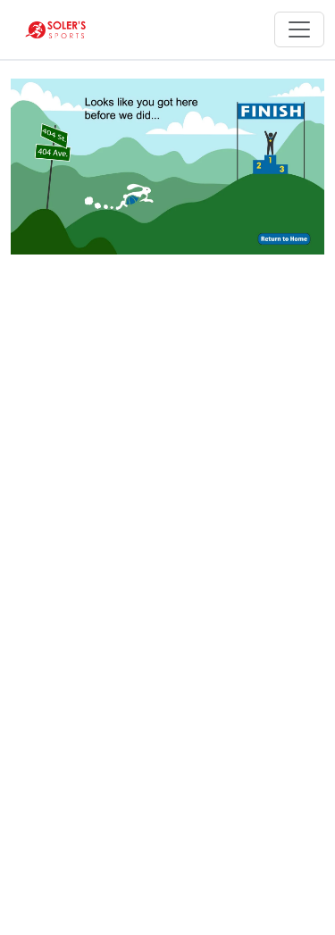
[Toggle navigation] (299, 29)
